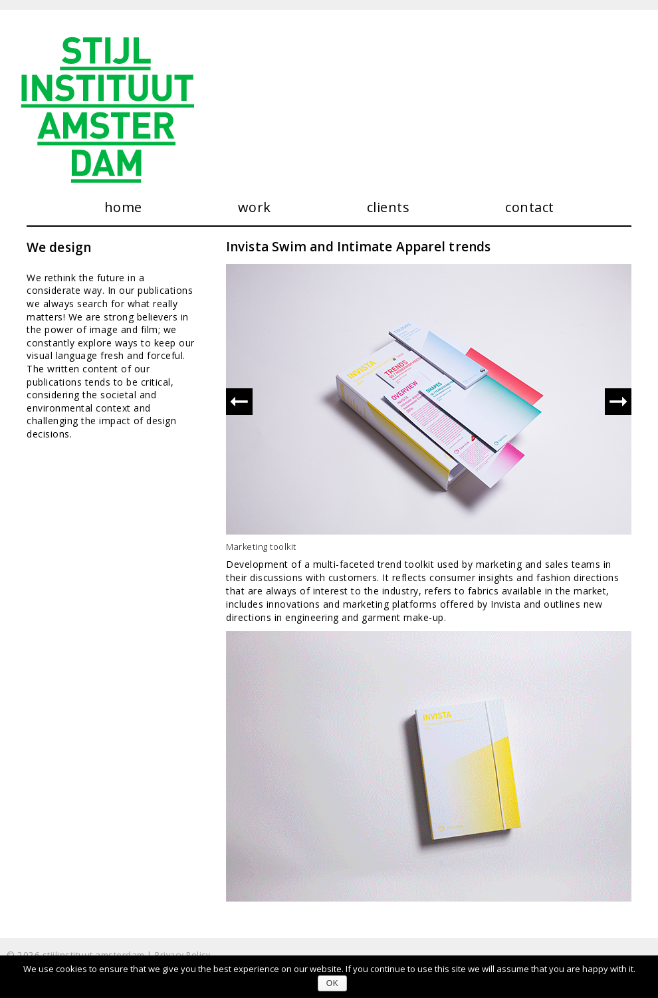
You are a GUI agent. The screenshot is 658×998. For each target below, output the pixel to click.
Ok (332, 983)
